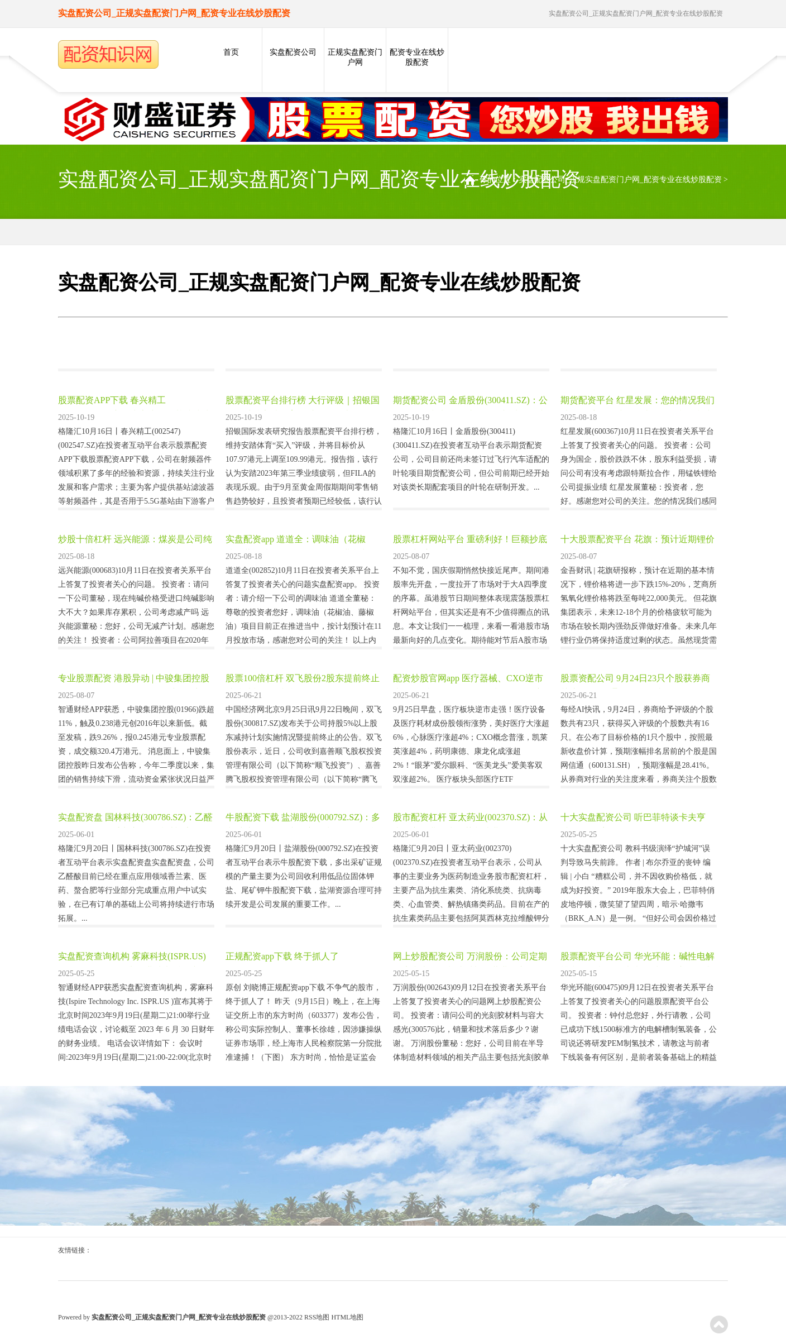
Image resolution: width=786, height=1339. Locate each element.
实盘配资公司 (293, 52)
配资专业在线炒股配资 (417, 57)
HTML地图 (347, 1317)
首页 (231, 52)
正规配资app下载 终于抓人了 (282, 956)
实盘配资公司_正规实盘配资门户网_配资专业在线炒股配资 (620, 179)
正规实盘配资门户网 (355, 57)
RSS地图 (316, 1317)
